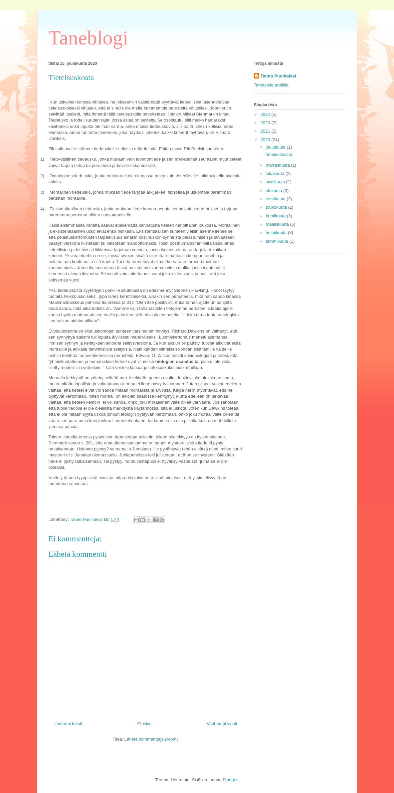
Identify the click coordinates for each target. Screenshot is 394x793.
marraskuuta (278, 165)
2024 (265, 114)
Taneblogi (88, 38)
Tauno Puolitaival (278, 75)
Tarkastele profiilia (271, 84)
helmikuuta (277, 232)
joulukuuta (276, 147)
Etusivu (144, 723)
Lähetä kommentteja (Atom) (151, 739)
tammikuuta (277, 241)
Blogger (230, 779)
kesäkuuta (276, 198)
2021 (265, 131)
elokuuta (274, 190)
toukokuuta (277, 207)
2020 (265, 139)
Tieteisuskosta (278, 154)
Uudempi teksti (67, 723)
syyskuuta (276, 181)
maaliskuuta (278, 224)
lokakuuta (275, 173)
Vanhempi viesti (222, 723)
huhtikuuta (276, 215)
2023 (265, 122)
